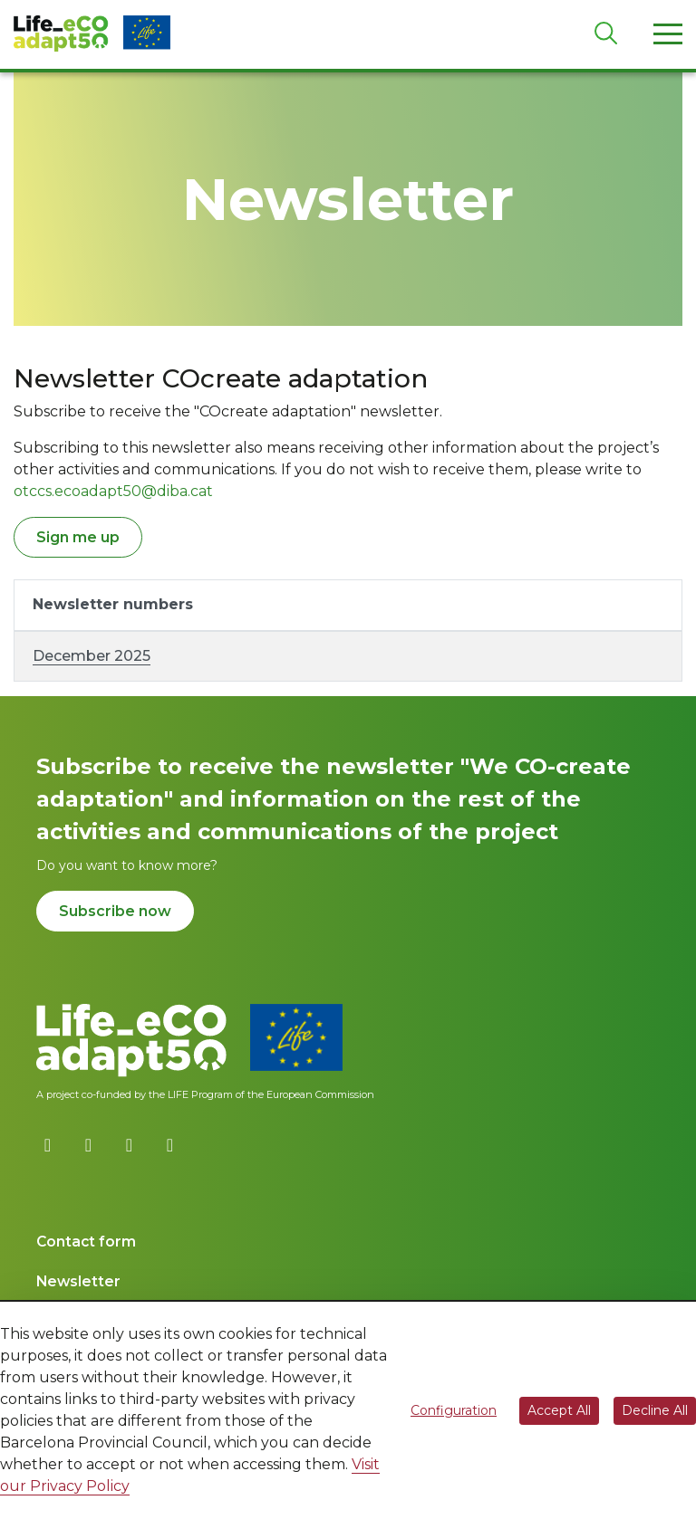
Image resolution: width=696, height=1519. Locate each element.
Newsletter (78, 1281)
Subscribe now (115, 911)
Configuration (454, 1410)
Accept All (559, 1410)
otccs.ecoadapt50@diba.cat (113, 491)
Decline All (655, 1410)
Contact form (86, 1241)
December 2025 (91, 655)
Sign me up (78, 537)
